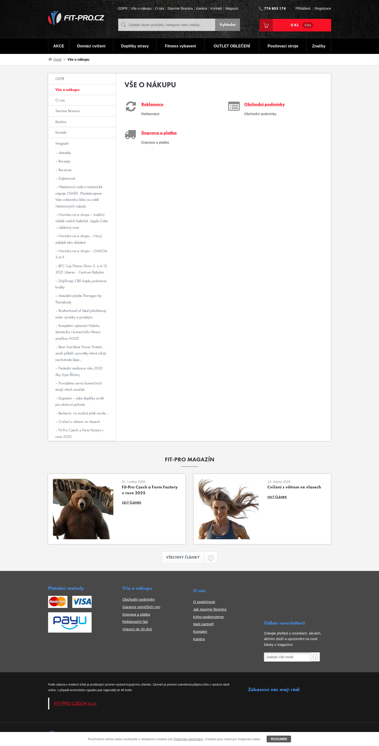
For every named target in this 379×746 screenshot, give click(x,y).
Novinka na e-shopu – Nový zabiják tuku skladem (78, 239)
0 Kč (302, 25)
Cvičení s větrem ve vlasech (79, 421)
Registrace (323, 8)
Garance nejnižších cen (141, 607)
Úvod (57, 59)
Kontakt (216, 8)
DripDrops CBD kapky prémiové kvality (80, 284)
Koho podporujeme (208, 617)
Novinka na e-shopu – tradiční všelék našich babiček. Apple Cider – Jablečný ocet (81, 221)
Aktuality (64, 152)
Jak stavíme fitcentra (209, 609)
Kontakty (200, 631)
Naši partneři (203, 624)
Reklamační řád (135, 622)
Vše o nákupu (141, 8)
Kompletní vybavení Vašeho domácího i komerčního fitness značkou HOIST (78, 332)
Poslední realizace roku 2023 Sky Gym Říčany (78, 371)
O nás (159, 8)
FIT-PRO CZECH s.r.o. (75, 703)
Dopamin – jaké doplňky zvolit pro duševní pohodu (79, 401)
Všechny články (185, 557)
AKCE (58, 46)
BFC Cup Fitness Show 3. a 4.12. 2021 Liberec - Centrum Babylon (81, 269)
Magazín (231, 8)
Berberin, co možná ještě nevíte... (83, 413)
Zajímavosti (66, 178)
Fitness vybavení (180, 46)
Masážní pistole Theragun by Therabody (78, 298)
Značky (318, 46)
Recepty (64, 161)
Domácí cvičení (91, 46)
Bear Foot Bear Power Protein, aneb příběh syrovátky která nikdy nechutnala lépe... (80, 353)
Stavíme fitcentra (180, 8)
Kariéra (201, 8)
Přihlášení (302, 8)
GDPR (122, 8)
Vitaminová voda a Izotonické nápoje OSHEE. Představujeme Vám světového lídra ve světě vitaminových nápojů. (78, 196)
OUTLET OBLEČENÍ (232, 46)
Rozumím (279, 739)
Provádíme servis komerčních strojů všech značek (78, 386)
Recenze (65, 169)
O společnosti (204, 602)
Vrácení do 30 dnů (137, 629)
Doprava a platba (136, 614)
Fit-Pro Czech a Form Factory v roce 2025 (79, 433)
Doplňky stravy (135, 46)
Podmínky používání (188, 739)
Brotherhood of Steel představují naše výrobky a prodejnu (80, 313)
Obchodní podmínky (138, 599)
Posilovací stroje (283, 46)
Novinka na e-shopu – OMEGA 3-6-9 (81, 254)
